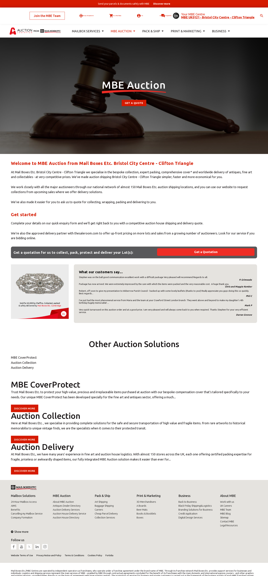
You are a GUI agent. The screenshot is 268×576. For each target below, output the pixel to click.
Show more (19, 531)
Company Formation (21, 517)
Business (184, 495)
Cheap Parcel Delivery (106, 513)
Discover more (25, 408)
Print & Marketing (148, 495)
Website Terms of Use (22, 555)
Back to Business (187, 501)
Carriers (99, 509)
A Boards (141, 505)
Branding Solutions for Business (195, 509)
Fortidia (109, 555)
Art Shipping (101, 501)
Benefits (15, 509)
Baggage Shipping (104, 505)
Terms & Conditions (74, 555)
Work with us (227, 501)
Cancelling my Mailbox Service (27, 513)
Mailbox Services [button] (87, 25)
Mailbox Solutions (23, 495)
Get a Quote (134, 102)
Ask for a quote (161, 12)
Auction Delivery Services (66, 509)
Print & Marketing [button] (187, 25)
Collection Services (105, 517)
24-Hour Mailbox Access (24, 501)
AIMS (13, 505)
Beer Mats (142, 509)
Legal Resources (229, 525)
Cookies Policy (95, 555)
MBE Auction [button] (121, 25)
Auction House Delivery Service (69, 513)
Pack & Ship (102, 495)
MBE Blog (225, 513)
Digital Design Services (190, 517)
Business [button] (219, 25)
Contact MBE (227, 521)
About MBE (228, 495)
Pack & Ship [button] (152, 25)
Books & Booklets (146, 513)
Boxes (140, 517)
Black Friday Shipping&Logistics (195, 505)
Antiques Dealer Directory (67, 505)
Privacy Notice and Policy (48, 555)
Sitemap (224, 517)
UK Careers (226, 505)
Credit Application (187, 513)
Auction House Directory (66, 517)
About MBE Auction (63, 501)
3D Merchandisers (146, 501)
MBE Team (225, 509)
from (36, 25)
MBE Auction (62, 495)
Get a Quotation (206, 252)
